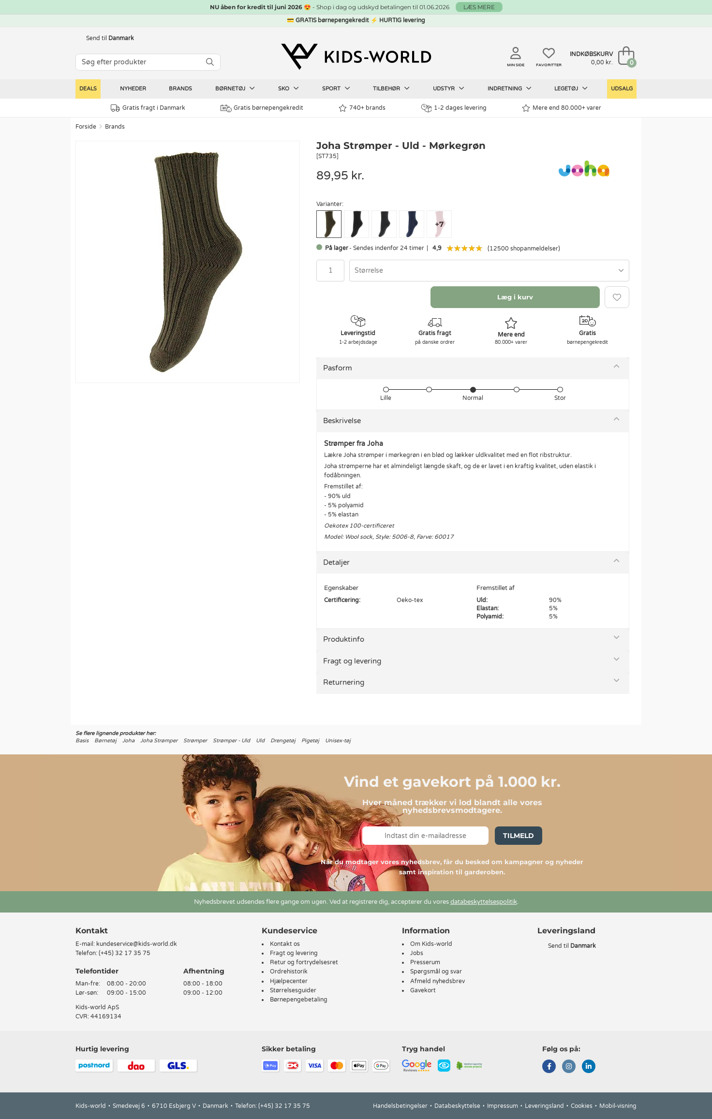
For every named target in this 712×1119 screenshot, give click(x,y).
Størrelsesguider (293, 990)
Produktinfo (343, 639)
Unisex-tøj (338, 740)
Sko (288, 88)
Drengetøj (283, 740)
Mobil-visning (618, 1106)
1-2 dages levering (454, 108)
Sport (336, 88)
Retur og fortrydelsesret (304, 962)
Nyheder (133, 89)
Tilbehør (391, 88)
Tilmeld (518, 835)
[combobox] (489, 270)
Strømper (195, 740)
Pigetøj (310, 740)
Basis (82, 740)
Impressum (502, 1106)
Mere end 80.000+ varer (561, 108)
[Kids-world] (356, 57)
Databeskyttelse (457, 1106)
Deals (88, 89)
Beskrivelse (342, 420)
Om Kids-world (431, 944)
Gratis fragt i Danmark (148, 108)
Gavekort (423, 990)
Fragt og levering (352, 661)
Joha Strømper (159, 740)
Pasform (337, 368)
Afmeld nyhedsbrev (437, 981)
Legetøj (571, 88)
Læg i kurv (515, 297)
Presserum (425, 962)
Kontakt (91, 930)
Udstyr (448, 88)
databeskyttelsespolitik (483, 902)
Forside (85, 126)
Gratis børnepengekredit (262, 108)
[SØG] (210, 62)
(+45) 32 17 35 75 (124, 953)
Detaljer (336, 562)
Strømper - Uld (231, 740)
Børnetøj (235, 88)
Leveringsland (544, 1106)
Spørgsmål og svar (436, 971)
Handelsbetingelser (400, 1106)
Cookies (582, 1106)
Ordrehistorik (289, 971)
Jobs (416, 953)
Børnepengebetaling (298, 999)
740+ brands (362, 108)
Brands (180, 89)
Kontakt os (285, 944)
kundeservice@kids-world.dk (136, 944)
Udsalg (622, 89)
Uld (260, 740)
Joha (128, 740)
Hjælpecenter (289, 981)
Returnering (343, 682)
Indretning (510, 88)
